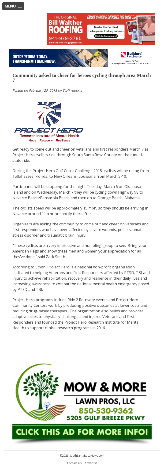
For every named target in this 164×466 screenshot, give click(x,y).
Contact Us (74, 463)
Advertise (91, 463)
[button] (13, 6)
